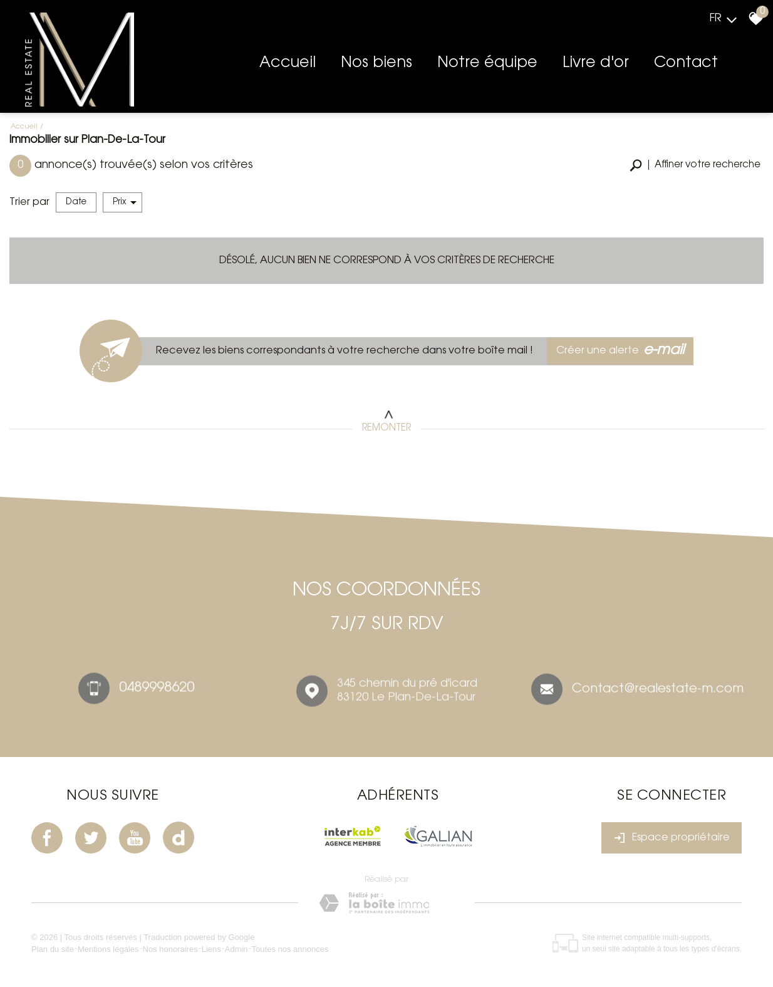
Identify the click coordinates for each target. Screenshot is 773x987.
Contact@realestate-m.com (658, 692)
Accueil (287, 63)
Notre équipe (487, 63)
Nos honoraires (170, 949)
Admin (236, 949)
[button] (695, 165)
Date (76, 202)
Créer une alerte (620, 351)
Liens (211, 949)
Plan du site (52, 949)
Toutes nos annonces (290, 949)
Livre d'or (596, 63)
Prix (125, 202)
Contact (686, 63)
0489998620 (156, 690)
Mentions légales (108, 949)
